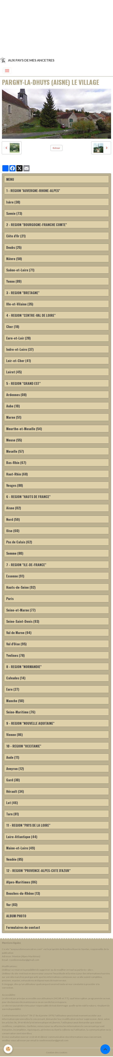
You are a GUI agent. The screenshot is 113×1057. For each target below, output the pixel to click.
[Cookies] (8, 1049)
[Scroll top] (105, 1049)
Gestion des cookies (56, 1052)
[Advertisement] (56, 27)
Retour (56, 147)
